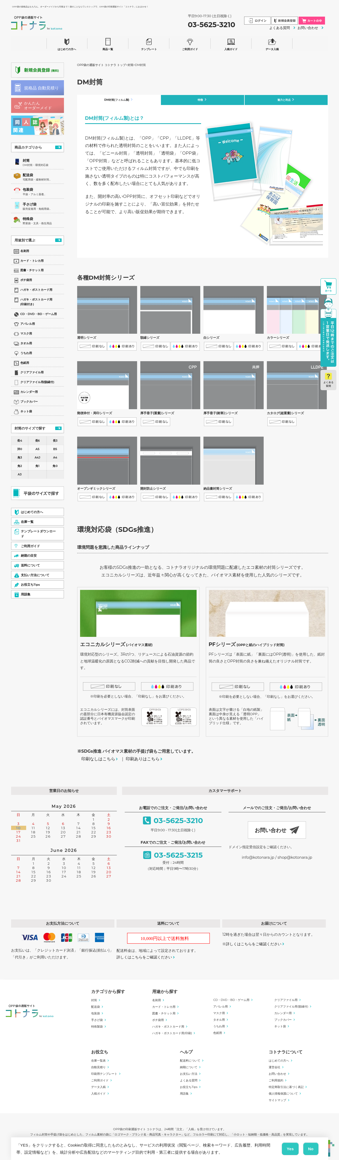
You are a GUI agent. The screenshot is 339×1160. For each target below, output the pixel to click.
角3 (19, 457)
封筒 (26, 161)
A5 (37, 449)
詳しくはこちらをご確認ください (144, 958)
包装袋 (28, 190)
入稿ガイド (231, 43)
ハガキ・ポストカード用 (168, 1027)
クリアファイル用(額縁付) (291, 1007)
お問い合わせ (308, 28)
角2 (19, 466)
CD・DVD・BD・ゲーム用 (231, 1001)
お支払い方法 (188, 1074)
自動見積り (98, 1068)
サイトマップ (277, 1101)
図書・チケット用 (163, 1014)
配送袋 (28, 175)
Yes (290, 1149)
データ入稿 (272, 43)
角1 (37, 466)
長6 (37, 440)
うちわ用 (219, 1027)
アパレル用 (220, 1007)
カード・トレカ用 (163, 1007)
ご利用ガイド (190, 43)
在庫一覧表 (98, 1061)
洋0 (19, 449)
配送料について (190, 1061)
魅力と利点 (284, 100)
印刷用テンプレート (104, 1074)
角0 (55, 466)
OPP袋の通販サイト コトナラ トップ (101, 65)
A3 (20, 474)
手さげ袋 (29, 204)
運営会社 (274, 1068)
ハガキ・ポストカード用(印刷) (172, 1034)
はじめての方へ (67, 43)
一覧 (58, 147)
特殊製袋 (97, 1027)
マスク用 (219, 1014)
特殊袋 (28, 219)
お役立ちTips (188, 1088)
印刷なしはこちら (98, 759)
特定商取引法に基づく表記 (286, 1088)
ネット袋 (280, 1027)
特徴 (200, 100)
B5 (55, 449)
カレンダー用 (283, 1014)
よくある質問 (279, 28)
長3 (55, 440)
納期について (188, 1068)
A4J (37, 457)
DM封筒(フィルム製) (116, 100)
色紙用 (217, 1033)
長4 (19, 440)
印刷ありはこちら (143, 759)
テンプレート (149, 43)
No (311, 1149)
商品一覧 (108, 43)
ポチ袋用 (158, 1021)
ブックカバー (283, 1020)
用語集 (184, 1094)
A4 (55, 457)
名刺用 (156, 1001)
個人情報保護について (283, 1094)
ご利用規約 (276, 1081)
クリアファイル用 (286, 1001)
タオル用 (219, 1020)
